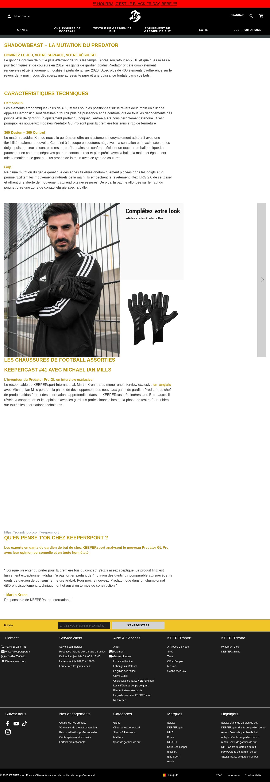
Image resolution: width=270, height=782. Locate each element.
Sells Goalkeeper (177, 747)
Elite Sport (173, 756)
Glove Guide (120, 675)
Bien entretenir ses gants (127, 690)
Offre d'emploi (175, 661)
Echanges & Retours (125, 666)
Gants (22, 29)
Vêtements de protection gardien (78, 727)
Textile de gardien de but (112, 30)
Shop (170, 651)
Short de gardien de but (126, 742)
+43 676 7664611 (15, 656)
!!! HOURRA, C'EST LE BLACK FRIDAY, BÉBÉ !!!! (135, 4)
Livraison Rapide (123, 661)
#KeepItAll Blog (230, 646)
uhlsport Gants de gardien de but (240, 737)
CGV (218, 775)
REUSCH (172, 742)
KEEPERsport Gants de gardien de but (243, 727)
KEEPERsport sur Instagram (8, 732)
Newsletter (119, 700)
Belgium (173, 775)
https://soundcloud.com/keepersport (31, 532)
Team (170, 656)
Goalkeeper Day (176, 671)
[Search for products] (251, 16)
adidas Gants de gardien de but (239, 722)
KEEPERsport (179, 638)
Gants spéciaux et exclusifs (75, 737)
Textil (202, 29)
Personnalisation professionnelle (78, 732)
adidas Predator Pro (144, 218)
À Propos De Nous (178, 646)
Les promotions (247, 29)
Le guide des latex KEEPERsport (132, 695)
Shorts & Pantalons (124, 732)
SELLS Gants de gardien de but (239, 756)
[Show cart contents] (261, 16)
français (238, 15)
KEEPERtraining (230, 651)
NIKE (170, 732)
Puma (170, 737)
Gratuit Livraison (122, 656)
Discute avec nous (16, 661)
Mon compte (22, 16)
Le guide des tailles (124, 671)
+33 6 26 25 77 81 (15, 646)
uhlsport (172, 751)
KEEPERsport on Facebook (8, 723)
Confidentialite (253, 775)
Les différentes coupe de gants (131, 685)
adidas (171, 722)
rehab (170, 761)
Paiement (118, 651)
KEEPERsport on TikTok (24, 723)
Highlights (229, 714)
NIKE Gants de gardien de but (238, 747)
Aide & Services (126, 638)
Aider (116, 646)
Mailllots (118, 737)
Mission (171, 666)
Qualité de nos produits (72, 722)
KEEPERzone (233, 638)
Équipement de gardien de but (157, 30)
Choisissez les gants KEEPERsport (133, 680)
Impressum (233, 775)
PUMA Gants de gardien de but (239, 751)
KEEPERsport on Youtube (16, 723)
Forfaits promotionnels (72, 742)
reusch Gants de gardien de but (239, 732)
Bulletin (8, 625)
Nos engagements (74, 714)
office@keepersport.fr (17, 651)
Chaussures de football (67, 30)
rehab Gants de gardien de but (238, 742)
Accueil (135, 16)
